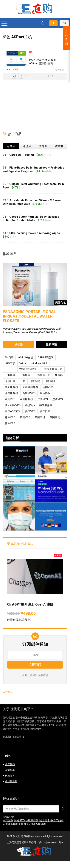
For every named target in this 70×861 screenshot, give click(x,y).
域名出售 (44, 820)
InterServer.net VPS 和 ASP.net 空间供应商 (42, 61)
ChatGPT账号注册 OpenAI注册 (30, 604)
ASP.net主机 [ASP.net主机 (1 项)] (25, 357)
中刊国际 (8, 820)
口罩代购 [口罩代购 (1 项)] (34, 381)
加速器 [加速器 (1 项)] (59, 375)
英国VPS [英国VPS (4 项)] (25, 417)
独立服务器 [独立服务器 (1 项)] (45, 405)
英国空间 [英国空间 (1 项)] (55, 417)
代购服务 (10, 775)
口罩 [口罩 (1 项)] (22, 381)
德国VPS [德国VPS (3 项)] (48, 387)
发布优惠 (53, 23)
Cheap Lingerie (12, 823)
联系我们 (8, 737)
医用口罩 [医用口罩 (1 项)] (10, 381)
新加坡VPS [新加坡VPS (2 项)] (28, 393)
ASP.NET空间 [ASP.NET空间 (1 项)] (46, 357)
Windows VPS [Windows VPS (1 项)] (39, 363)
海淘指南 (10, 770)
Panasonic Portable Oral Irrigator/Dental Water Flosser (29, 316)
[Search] (42, 23)
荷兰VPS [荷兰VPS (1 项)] (10, 423)
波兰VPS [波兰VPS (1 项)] (57, 399)
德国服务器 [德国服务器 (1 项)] (11, 393)
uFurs (24, 823)
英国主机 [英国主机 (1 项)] (40, 417)
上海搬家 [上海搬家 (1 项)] (25, 375)
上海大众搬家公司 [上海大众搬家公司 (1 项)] (52, 369)
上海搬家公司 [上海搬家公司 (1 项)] (42, 375)
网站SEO (19, 820)
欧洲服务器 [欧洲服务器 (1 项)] (26, 399)
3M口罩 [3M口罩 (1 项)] (9, 357)
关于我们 (10, 764)
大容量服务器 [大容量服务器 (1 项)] (30, 387)
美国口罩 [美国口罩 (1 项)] (45, 411)
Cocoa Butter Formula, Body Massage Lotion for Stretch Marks (31, 218)
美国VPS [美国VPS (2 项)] (30, 411)
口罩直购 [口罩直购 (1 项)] (49, 381)
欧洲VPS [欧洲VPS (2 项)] (10, 399)
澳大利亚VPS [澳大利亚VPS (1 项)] (13, 405)
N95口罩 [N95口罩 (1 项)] (10, 363)
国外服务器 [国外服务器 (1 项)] (11, 387)
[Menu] (4, 23)
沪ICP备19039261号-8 (51, 842)
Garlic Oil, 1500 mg (22, 155)
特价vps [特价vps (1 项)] (30, 405)
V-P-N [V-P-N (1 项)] (22, 363)
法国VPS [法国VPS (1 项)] (42, 399)
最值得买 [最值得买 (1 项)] (45, 393)
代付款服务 (11, 781)
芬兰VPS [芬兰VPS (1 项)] (10, 417)
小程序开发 (31, 820)
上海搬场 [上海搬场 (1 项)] (10, 375)
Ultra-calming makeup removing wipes (34, 233)
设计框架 (8, 691)
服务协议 (19, 737)
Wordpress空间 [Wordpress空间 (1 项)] (28, 369)
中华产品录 (56, 820)
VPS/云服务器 (12, 69)
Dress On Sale (37, 823)
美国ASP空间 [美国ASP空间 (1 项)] (13, 411)
